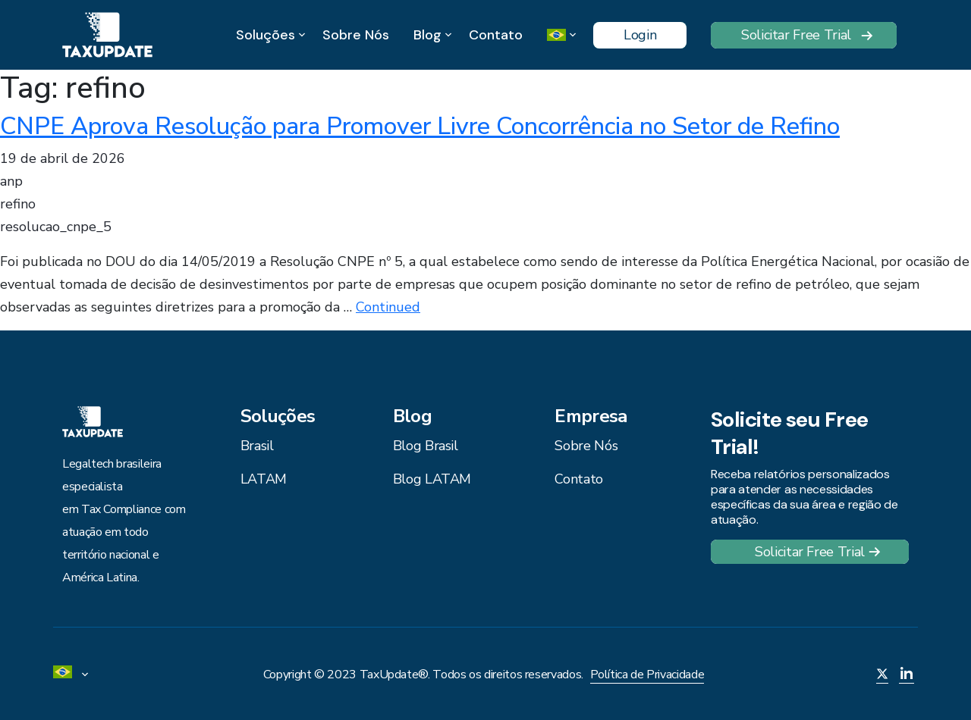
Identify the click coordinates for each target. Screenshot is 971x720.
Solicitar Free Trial (796, 35)
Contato (496, 35)
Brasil (257, 446)
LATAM (263, 479)
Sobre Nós (355, 35)
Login (640, 35)
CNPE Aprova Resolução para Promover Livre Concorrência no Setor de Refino (420, 126)
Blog (427, 35)
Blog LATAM (432, 479)
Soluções (265, 35)
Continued (388, 307)
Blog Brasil (425, 446)
